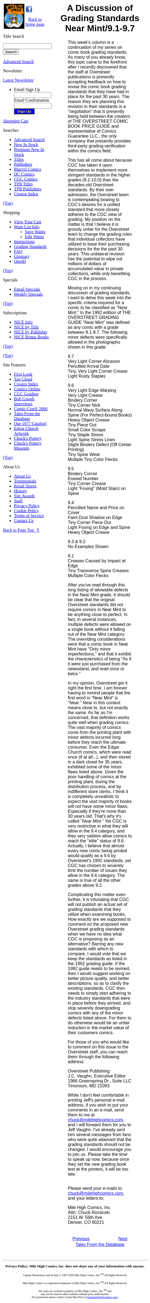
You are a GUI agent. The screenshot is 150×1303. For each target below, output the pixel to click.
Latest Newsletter (18, 80)
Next (122, 1238)
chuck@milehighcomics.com (95, 1119)
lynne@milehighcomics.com (102, 1297)
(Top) (8, 203)
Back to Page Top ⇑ (21, 530)
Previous (81, 1238)
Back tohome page (35, 22)
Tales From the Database (100, 1244)
